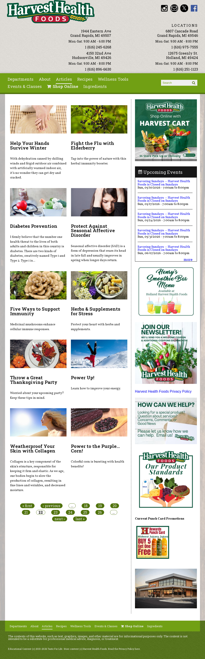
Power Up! (82, 377)
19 (100, 506)
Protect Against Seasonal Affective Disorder (93, 230)
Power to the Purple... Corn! (95, 448)
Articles (64, 79)
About (45, 79)
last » (79, 519)
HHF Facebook (194, 8)
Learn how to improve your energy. (96, 388)
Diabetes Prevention (33, 226)
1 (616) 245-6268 (98, 47)
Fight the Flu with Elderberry (92, 145)
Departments (20, 79)
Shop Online (65, 86)
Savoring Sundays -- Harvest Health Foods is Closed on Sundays (164, 183)
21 (26, 512)
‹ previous (51, 506)
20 (115, 506)
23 (56, 512)
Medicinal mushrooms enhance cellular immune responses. (32, 326)
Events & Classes (25, 86)
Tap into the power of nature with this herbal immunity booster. (98, 161)
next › (59, 519)
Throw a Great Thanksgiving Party (33, 379)
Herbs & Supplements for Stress (95, 311)
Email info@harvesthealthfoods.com (174, 8)
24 (70, 512)
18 (86, 506)
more (188, 259)
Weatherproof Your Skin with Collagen (32, 448)
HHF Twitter (184, 8)
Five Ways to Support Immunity (35, 311)
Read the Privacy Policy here (124, 648)
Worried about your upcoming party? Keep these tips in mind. (37, 395)
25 (85, 512)
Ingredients (95, 86)
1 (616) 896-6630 (98, 69)
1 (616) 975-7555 (184, 47)
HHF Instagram (164, 8)
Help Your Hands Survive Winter (29, 145)
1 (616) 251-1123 (185, 69)
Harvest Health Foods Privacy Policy (163, 391)
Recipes (85, 79)
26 (100, 512)
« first (27, 506)
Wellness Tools (113, 79)
